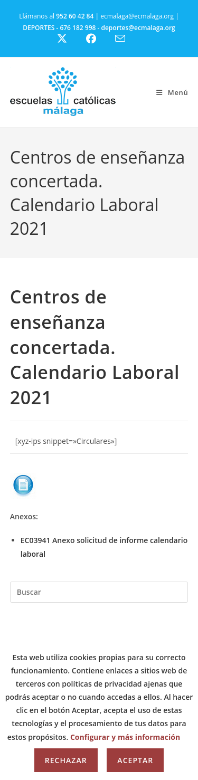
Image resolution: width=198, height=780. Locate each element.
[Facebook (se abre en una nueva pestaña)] (97, 39)
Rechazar (66, 760)
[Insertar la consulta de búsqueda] (99, 592)
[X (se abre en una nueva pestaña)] (70, 39)
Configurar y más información (125, 737)
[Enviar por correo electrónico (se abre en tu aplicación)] (126, 38)
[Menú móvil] (172, 92)
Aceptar (135, 760)
